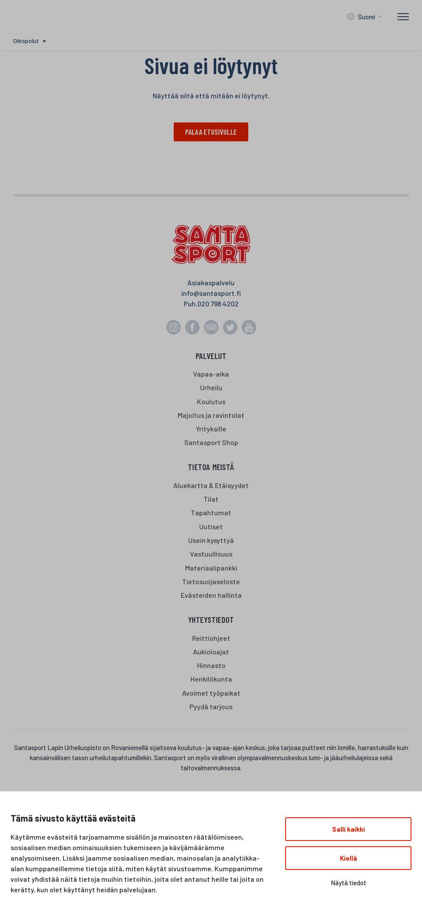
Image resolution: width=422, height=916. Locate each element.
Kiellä (348, 858)
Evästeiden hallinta (211, 595)
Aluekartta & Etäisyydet (211, 485)
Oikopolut (26, 40)
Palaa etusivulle (211, 131)
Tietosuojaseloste (211, 581)
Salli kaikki (348, 829)
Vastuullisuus (211, 554)
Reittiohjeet (211, 638)
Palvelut (211, 356)
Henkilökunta (211, 679)
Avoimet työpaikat (211, 693)
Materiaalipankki (211, 568)
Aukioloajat (211, 651)
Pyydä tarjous (211, 706)
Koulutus (211, 401)
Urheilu (211, 388)
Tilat (211, 499)
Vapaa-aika (211, 374)
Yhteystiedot (211, 620)
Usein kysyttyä (211, 540)
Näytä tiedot (348, 883)
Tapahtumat (211, 513)
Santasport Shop (211, 442)
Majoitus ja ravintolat (211, 415)
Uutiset (211, 526)
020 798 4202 (218, 303)
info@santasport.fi (211, 293)
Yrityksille (211, 429)
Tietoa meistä (211, 467)
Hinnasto (211, 665)
